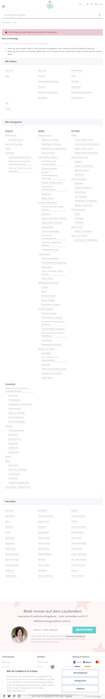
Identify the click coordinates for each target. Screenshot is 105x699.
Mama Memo (44, 543)
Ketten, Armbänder (16, 413)
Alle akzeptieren (80, 673)
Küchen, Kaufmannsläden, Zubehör (53, 208)
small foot (9, 571)
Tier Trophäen (81, 197)
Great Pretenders (78, 527)
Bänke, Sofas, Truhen (84, 149)
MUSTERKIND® (45, 554)
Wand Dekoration (79, 179)
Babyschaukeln (48, 153)
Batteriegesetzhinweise (81, 92)
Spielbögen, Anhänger (51, 144)
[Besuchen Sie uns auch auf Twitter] (9, 696)
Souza (74, 571)
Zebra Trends (77, 576)
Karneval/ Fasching (13, 144)
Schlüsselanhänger (16, 422)
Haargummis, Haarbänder (20, 404)
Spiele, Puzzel (47, 198)
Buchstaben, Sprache (51, 305)
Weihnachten (11, 136)
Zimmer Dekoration (79, 157)
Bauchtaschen (14, 439)
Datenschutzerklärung (75, 636)
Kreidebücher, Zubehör (52, 373)
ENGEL (74, 522)
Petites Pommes (12, 560)
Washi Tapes (47, 378)
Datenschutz (76, 71)
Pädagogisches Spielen (48, 283)
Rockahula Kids (12, 565)
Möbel (74, 136)
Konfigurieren (80, 681)
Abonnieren (84, 630)
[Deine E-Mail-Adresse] (51, 630)
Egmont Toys (43, 522)
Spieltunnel (46, 194)
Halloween (9, 153)
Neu (7, 103)
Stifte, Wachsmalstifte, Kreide (54, 369)
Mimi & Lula (10, 549)
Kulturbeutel (13, 452)
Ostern (8, 149)
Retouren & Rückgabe (48, 92)
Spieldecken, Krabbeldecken (54, 149)
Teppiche (78, 162)
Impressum (76, 87)
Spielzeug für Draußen (51, 345)
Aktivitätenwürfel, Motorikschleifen (49, 162)
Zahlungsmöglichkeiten (48, 81)
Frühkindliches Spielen (47, 157)
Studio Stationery (45, 576)
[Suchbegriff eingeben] (49, 15)
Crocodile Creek (78, 516)
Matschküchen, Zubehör (52, 318)
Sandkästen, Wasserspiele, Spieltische (53, 323)
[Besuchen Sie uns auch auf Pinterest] (14, 696)
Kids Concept (43, 538)
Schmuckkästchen (16, 417)
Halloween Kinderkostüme (19, 157)
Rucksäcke (13, 435)
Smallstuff (42, 571)
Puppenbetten (48, 227)
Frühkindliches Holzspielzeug (54, 263)
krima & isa (76, 538)
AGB (73, 76)
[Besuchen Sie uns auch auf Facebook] (4, 696)
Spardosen (79, 175)
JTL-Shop (97, 696)
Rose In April (43, 565)
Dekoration (13, 465)
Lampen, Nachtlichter (84, 166)
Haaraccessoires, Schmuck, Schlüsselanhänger (17, 389)
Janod (7, 532)
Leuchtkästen (14, 474)
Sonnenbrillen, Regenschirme (17, 487)
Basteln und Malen (46, 349)
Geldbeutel (13, 448)
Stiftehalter (79, 223)
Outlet (7, 109)
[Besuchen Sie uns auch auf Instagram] (19, 696)
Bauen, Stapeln (48, 300)
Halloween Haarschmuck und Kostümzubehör (19, 162)
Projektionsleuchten (50, 250)
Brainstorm (10, 516)
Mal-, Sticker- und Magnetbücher (49, 358)
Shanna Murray (78, 565)
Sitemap (74, 81)
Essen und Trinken (79, 236)
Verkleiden (46, 214)
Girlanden (79, 183)
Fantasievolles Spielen (47, 203)
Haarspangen (14, 400)
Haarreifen (13, 396)
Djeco (7, 522)
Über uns (9, 71)
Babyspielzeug (44, 136)
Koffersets (79, 218)
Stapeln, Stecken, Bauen (52, 183)
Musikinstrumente (49, 169)
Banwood (9, 511)
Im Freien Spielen (45, 309)
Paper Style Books (79, 554)
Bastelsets (46, 365)
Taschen (8, 426)
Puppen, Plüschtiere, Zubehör (54, 218)
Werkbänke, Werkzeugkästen (49, 237)
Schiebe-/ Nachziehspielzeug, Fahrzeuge (50, 175)
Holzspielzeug (44, 254)
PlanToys (42, 560)
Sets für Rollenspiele (50, 232)
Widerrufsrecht (77, 98)
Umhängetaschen (16, 430)
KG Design (9, 538)
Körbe (77, 214)
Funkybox (9, 527)
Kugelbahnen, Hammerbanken (49, 188)
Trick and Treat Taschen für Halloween (20, 169)
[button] (87, 4)
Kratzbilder (46, 353)
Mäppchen (13, 443)
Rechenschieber (49, 296)
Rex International (78, 560)
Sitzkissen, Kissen (82, 170)
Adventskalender (15, 140)
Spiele (44, 292)
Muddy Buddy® (12, 554)
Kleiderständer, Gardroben (86, 153)
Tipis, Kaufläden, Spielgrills (53, 329)
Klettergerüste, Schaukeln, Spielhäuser (53, 334)
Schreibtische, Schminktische (87, 144)
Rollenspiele (47, 267)
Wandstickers (80, 192)
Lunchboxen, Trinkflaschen (86, 240)
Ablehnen (80, 689)
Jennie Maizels (77, 532)
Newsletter (42, 98)
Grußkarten (13, 478)
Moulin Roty (76, 549)
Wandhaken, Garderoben (86, 201)
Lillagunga (9, 543)
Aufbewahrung (78, 210)
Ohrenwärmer (14, 409)
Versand (41, 87)
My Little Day (44, 549)
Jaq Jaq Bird (43, 532)
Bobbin (74, 511)
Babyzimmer (76, 227)
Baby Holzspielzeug (50, 258)
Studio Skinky (11, 576)
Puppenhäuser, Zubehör (52, 223)
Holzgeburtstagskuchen (18, 483)
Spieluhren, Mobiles (50, 140)
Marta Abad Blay (79, 543)
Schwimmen (47, 340)
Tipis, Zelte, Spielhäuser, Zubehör (52, 244)
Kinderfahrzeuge (49, 313)
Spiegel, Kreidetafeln (84, 205)
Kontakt (41, 76)
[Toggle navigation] (3, 5)
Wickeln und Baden (83, 231)
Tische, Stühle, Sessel (84, 140)
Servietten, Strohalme (17, 470)
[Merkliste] (91, 4)
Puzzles (45, 287)
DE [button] (80, 4)
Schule (8, 457)
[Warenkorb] (99, 4)
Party (7, 461)
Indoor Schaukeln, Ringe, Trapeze (52, 272)
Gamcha (42, 527)
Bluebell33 (42, 511)
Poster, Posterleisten (83, 188)
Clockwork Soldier (46, 516)
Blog (7, 76)
